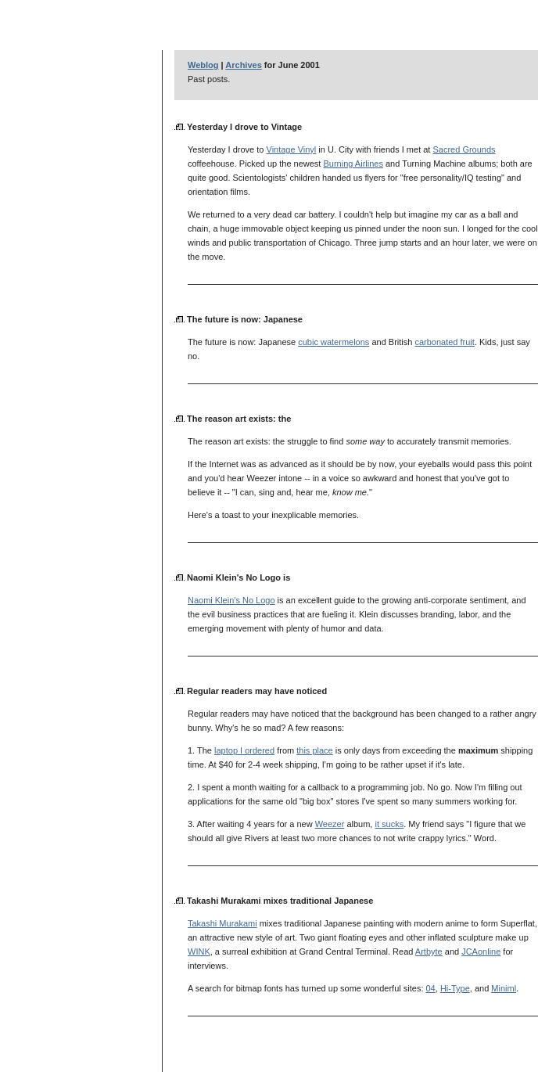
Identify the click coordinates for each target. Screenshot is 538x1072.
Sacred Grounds (463, 149)
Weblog (203, 65)
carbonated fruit (444, 342)
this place (314, 750)
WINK (199, 951)
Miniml (503, 988)
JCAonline (480, 951)
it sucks (389, 824)
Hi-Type (455, 988)
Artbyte (429, 951)
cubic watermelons (333, 342)
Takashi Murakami (222, 923)
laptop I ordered (244, 750)
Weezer (330, 824)
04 (431, 988)
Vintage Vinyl (292, 149)
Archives (243, 65)
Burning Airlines (352, 163)
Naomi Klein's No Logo (231, 600)
